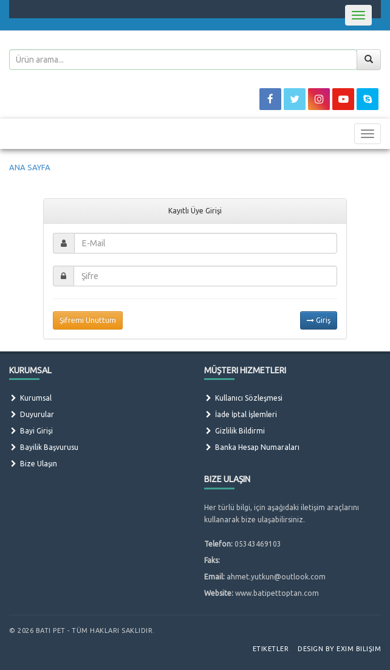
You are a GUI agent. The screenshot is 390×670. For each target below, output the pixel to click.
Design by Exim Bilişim (339, 648)
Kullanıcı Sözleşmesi (243, 398)
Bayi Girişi (31, 431)
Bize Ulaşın (33, 464)
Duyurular (31, 414)
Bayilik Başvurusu (43, 447)
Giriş (318, 320)
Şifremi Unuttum (88, 320)
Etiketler (271, 648)
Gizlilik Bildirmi (234, 431)
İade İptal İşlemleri (240, 414)
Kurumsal (30, 398)
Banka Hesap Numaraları (251, 447)
